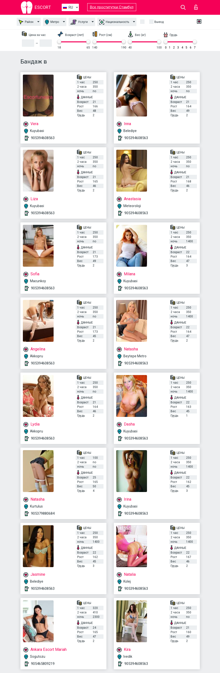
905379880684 (43, 513)
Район (26, 22)
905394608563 (43, 138)
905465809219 (43, 663)
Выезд (159, 22)
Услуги (79, 22)
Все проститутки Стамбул (111, 7)
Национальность (114, 22)
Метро (52, 22)
